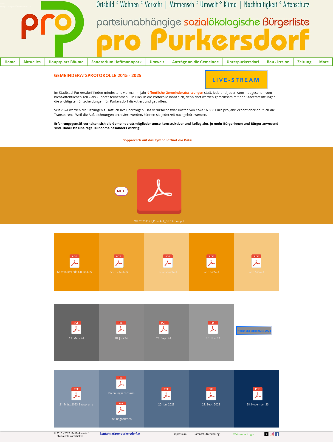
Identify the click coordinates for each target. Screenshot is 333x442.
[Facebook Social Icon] (277, 434)
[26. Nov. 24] (213, 330)
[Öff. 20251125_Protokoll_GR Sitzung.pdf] (159, 193)
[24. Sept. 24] (164, 330)
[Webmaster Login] (243, 434)
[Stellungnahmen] (121, 411)
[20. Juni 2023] (166, 396)
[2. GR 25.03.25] (119, 264)
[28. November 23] (257, 396)
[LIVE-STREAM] (236, 79)
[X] (266, 434)
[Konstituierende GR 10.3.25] (74, 264)
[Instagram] (272, 434)
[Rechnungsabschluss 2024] (254, 330)
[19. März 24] (76, 330)
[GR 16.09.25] (256, 264)
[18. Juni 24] (121, 330)
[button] (32, 62)
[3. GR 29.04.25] (168, 264)
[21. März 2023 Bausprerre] (76, 396)
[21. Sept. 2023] (211, 396)
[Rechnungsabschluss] (121, 385)
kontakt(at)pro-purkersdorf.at (120, 434)
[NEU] (121, 191)
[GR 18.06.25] (211, 264)
